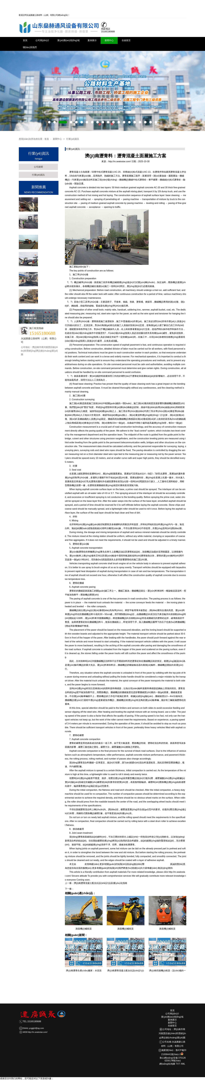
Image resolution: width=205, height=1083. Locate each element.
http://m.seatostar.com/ (119, 161)
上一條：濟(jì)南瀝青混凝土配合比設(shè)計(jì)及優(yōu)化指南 (96, 883)
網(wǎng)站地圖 (167, 1064)
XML (183, 1064)
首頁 (25, 40)
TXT (178, 1064)
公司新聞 (38, 167)
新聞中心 (109, 40)
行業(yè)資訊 (72, 139)
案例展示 (92, 40)
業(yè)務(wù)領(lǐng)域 (68, 40)
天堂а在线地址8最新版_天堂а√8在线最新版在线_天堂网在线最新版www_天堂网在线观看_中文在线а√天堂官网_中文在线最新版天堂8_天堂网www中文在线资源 (79, 1081)
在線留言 (126, 40)
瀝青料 (81, 864)
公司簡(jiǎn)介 (42, 40)
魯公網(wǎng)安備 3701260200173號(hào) (173, 1058)
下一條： (69, 889)
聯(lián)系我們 (30, 47)
